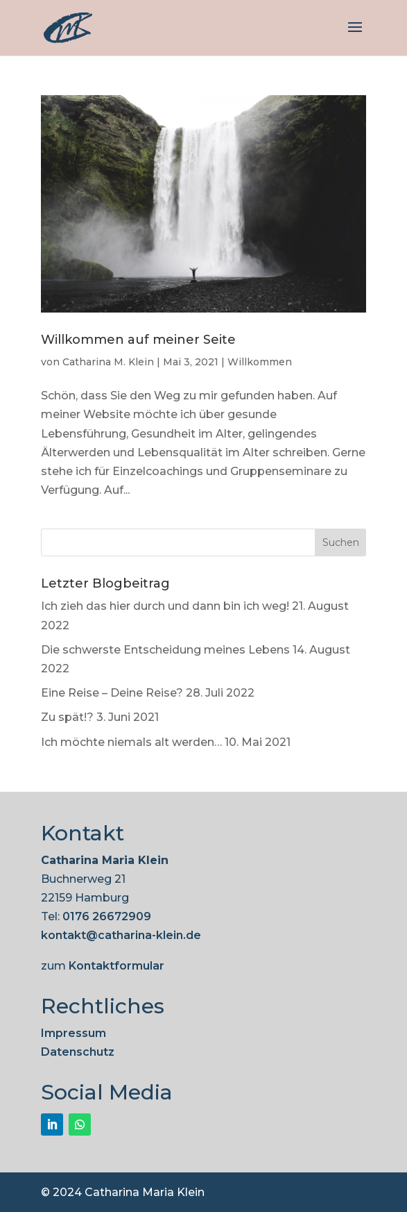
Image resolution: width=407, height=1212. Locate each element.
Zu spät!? (67, 717)
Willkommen (259, 362)
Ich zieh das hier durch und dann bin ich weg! (165, 606)
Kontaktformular (116, 965)
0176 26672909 (106, 916)
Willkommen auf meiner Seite (138, 339)
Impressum (73, 1033)
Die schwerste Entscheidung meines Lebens (165, 649)
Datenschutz (77, 1052)
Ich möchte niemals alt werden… (131, 742)
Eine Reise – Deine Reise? (112, 692)
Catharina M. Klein (108, 362)
